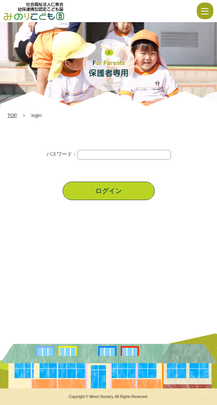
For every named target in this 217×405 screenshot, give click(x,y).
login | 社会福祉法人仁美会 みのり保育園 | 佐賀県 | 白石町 (56, 11)
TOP (12, 115)
